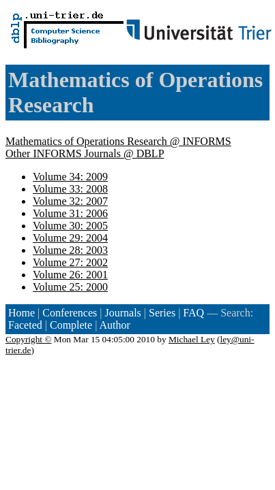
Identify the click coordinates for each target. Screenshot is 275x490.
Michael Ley (192, 339)
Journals (122, 312)
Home (21, 312)
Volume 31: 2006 (70, 213)
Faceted (25, 325)
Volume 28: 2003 (70, 250)
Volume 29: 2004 (70, 238)
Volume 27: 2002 (70, 262)
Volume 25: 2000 (70, 287)
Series (162, 312)
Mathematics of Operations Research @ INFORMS (118, 141)
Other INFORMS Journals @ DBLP (84, 153)
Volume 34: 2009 (70, 176)
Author (115, 325)
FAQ (193, 312)
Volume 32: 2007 (70, 201)
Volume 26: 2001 (70, 274)
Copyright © (28, 339)
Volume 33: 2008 (70, 189)
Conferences (69, 312)
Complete (71, 325)
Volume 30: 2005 (70, 225)
